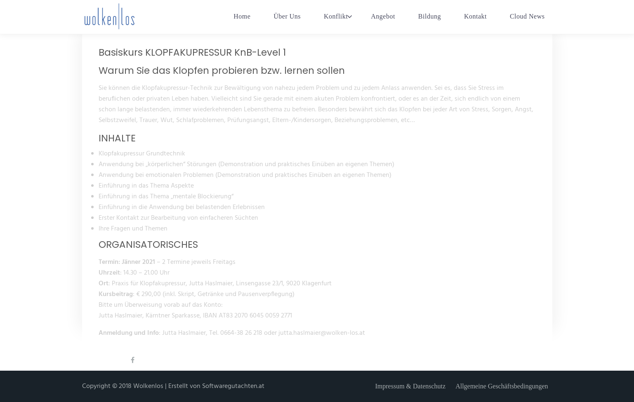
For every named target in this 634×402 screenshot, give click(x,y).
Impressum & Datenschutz (410, 386)
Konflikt (336, 16)
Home (241, 16)
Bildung (429, 16)
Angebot (383, 16)
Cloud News (527, 16)
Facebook (137, 365)
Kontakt (475, 16)
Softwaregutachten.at (233, 386)
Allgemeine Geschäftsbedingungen (501, 386)
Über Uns (287, 16)
